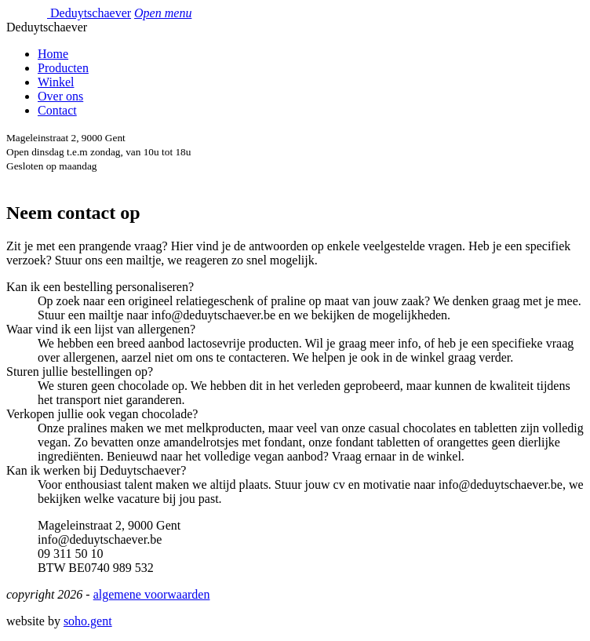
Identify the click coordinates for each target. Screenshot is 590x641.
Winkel (56, 82)
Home (53, 53)
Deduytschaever (90, 13)
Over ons (60, 96)
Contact (57, 110)
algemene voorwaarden (151, 594)
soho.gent (88, 621)
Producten (63, 68)
